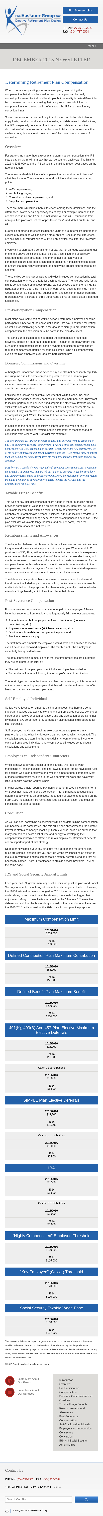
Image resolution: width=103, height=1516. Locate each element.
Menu (92, 46)
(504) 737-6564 (79, 31)
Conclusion (65, 1436)
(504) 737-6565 (83, 28)
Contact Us (80, 19)
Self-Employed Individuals (74, 1424)
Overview (64, 1384)
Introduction (66, 1380)
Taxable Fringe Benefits (73, 1404)
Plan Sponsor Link (80, 10)
